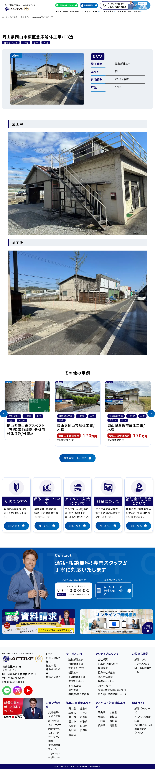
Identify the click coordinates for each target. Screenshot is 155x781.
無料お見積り (53, 677)
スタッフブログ (141, 664)
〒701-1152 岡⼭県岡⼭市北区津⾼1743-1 (22, 672)
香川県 (72, 730)
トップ (58, 11)
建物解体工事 (122, 63)
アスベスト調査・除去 (142, 718)
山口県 (83, 726)
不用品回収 (74, 685)
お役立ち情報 (140, 654)
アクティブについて (107, 654)
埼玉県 (72, 734)
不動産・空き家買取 (78, 694)
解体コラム (140, 659)
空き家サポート (76, 681)
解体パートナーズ (142, 710)
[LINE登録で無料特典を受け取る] (38, 621)
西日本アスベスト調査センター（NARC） (143, 728)
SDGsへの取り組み (108, 664)
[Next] (151, 413)
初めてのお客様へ (71, 11)
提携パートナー (106, 681)
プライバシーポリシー (54, 755)
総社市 (72, 713)
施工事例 (121, 11)
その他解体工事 (76, 677)
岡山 (117, 71)
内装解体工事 (75, 664)
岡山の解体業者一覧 (142, 670)
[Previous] (4, 413)
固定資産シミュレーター (54, 730)
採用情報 (103, 668)
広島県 (83, 717)
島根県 (72, 726)
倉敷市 (83, 708)
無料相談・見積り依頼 (54, 714)
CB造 (118, 79)
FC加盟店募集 (105, 677)
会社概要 (103, 659)
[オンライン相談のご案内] (116, 621)
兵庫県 (83, 730)
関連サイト (138, 703)
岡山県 (72, 708)
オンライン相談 (53, 739)
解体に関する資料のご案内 (112, 690)
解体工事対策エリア (78, 703)
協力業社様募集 (106, 672)
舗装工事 (73, 672)
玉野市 (83, 713)
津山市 (72, 717)
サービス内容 (74, 654)
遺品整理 (73, 690)
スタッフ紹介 (104, 685)
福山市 (72, 721)
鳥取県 (83, 721)
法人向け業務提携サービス (112, 694)
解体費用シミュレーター (54, 722)
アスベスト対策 (76, 668)
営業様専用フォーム (54, 747)
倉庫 (126, 79)
